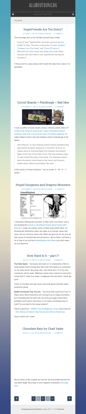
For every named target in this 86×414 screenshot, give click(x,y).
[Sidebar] (13, 14)
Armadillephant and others (45, 240)
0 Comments (58, 34)
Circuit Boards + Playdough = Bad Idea (43, 102)
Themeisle (60, 409)
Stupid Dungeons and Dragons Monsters (43, 185)
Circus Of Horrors (51, 48)
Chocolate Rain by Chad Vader (43, 329)
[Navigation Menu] (73, 14)
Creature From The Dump (28, 48)
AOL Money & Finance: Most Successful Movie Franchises (40, 312)
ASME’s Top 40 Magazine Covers (45, 309)
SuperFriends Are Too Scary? (43, 29)
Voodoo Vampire (58, 45)
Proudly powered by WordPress (32, 409)
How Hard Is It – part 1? (43, 256)
